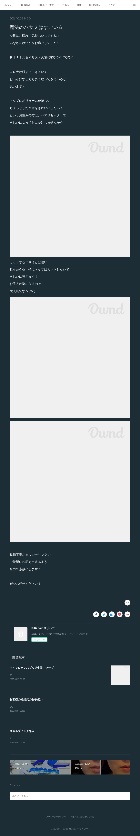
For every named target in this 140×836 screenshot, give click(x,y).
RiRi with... (94, 5)
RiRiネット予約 (46, 5)
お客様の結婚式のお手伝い (26, 699)
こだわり (113, 5)
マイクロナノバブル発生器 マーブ (32, 667)
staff (79, 5)
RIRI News (24, 5)
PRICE (65, 5)
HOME (7, 5)
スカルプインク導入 (22, 731)
